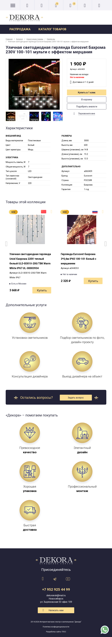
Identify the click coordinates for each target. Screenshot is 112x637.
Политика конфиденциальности (56, 627)
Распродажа (19, 29)
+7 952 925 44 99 (56, 589)
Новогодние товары (35, 39)
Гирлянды (51, 39)
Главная (9, 39)
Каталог (19, 39)
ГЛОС (64, 632)
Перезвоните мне (86, 113)
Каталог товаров (52, 29)
